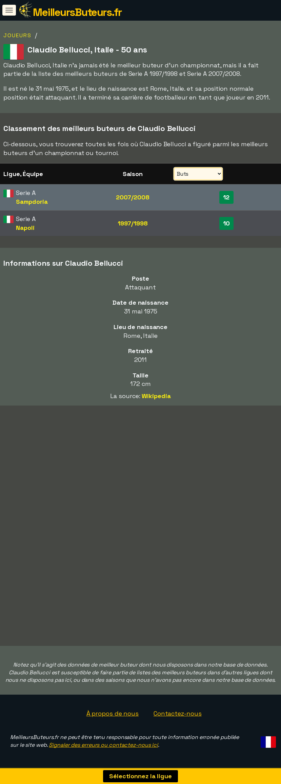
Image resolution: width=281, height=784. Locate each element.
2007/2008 (132, 197)
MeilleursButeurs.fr (77, 12)
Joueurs (17, 35)
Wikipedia (156, 396)
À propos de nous (112, 713)
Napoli (25, 228)
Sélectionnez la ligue (140, 776)
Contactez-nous (178, 713)
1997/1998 (133, 223)
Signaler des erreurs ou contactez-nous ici (103, 744)
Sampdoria (31, 201)
